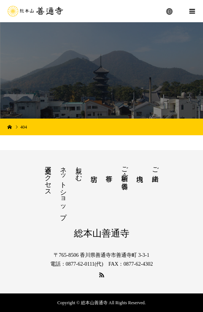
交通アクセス (48, 177)
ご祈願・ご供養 (124, 170)
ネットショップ (63, 189)
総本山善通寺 (101, 233)
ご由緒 (155, 166)
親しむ (78, 169)
